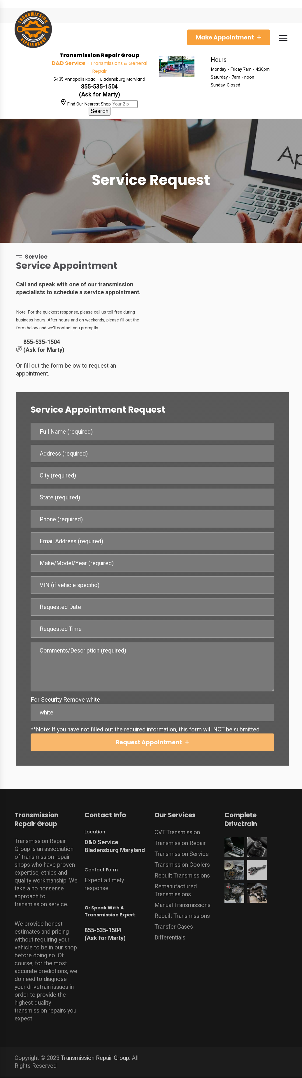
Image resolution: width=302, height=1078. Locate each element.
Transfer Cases (173, 924)
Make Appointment (225, 37)
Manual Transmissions (182, 902)
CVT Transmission (177, 829)
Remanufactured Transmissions (175, 887)
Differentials (169, 935)
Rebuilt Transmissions (182, 873)
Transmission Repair (180, 840)
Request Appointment (152, 742)
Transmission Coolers (182, 862)
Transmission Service (181, 851)
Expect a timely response (104, 881)
